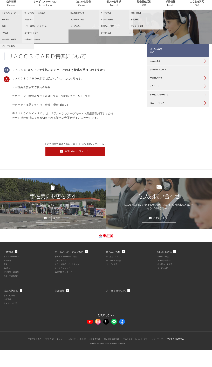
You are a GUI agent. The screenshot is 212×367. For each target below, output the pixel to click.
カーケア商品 (163, 274)
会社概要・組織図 (12, 289)
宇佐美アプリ (158, 103)
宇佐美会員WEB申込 (180, 356)
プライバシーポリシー (50, 356)
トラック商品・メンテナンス (68, 281)
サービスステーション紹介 (67, 274)
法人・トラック (159, 135)
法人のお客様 (110, 16)
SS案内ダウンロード (64, 289)
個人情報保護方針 (112, 356)
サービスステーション (78, 16)
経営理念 (8, 278)
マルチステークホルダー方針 (137, 356)
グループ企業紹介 (12, 293)
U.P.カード (156, 114)
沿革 (6, 281)
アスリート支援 (11, 320)
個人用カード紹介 (165, 281)
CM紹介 (7, 285)
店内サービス (61, 278)
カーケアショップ (63, 285)
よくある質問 (200, 16)
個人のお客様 (134, 16)
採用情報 (179, 16)
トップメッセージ (12, 274)
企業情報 (51, 16)
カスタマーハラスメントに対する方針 (82, 356)
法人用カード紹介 (114, 278)
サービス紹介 (112, 281)
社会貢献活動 (158, 16)
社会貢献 (8, 316)
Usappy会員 (157, 82)
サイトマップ (161, 356)
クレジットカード (40, 30)
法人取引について (114, 274)
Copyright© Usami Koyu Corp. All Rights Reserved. (106, 360)
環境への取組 (10, 312)
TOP (7, 30)
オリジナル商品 (164, 278)
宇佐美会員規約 (29, 356)
